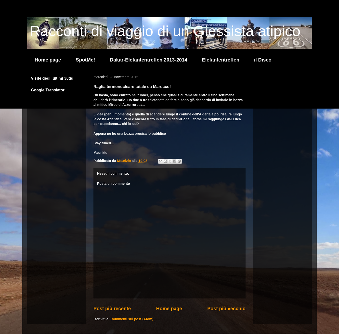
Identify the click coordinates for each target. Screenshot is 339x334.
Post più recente (112, 308)
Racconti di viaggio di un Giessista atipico (165, 31)
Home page (48, 59)
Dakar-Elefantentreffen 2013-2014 (148, 59)
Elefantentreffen (220, 59)
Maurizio (124, 161)
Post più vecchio (226, 308)
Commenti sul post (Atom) (131, 319)
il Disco (263, 59)
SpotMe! (85, 59)
